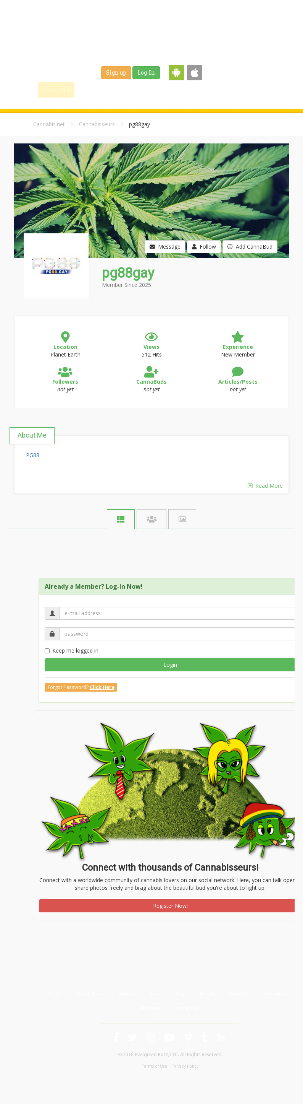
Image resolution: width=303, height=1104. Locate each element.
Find (91, 89)
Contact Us (186, 1008)
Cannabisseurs (97, 124)
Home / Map (56, 89)
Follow (204, 246)
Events (241, 89)
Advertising (276, 993)
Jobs (190, 89)
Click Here (102, 687)
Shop (214, 89)
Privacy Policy (185, 1066)
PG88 (32, 455)
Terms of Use (154, 1066)
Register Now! (170, 905)
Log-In (146, 72)
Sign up (116, 72)
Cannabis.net (49, 124)
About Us (239, 993)
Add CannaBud (249, 246)
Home (54, 993)
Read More (265, 485)
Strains (163, 89)
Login (170, 664)
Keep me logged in (71, 650)
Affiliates (149, 1008)
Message (165, 246)
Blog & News (127, 89)
